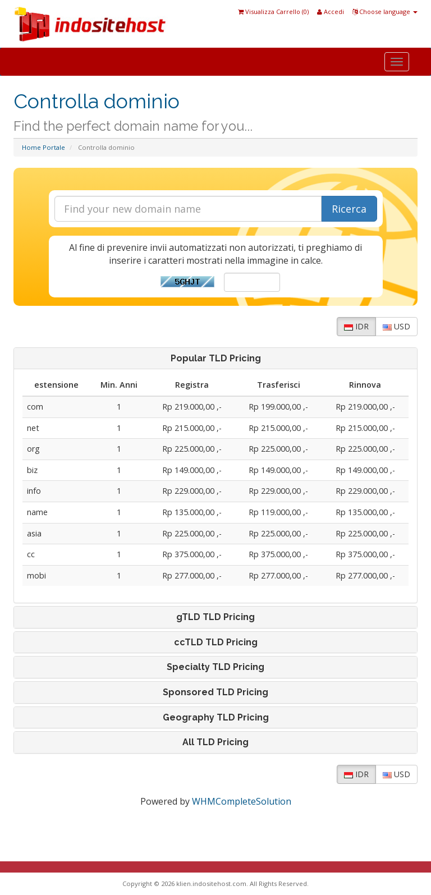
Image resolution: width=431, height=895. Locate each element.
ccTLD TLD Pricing (216, 642)
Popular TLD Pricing (216, 359)
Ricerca (349, 208)
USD (396, 326)
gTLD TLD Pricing (215, 617)
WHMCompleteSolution (241, 801)
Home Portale (43, 147)
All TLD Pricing (215, 742)
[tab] (215, 358)
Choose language (385, 11)
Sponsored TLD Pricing (215, 692)
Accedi (330, 11)
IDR (356, 326)
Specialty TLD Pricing (215, 667)
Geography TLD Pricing (216, 718)
